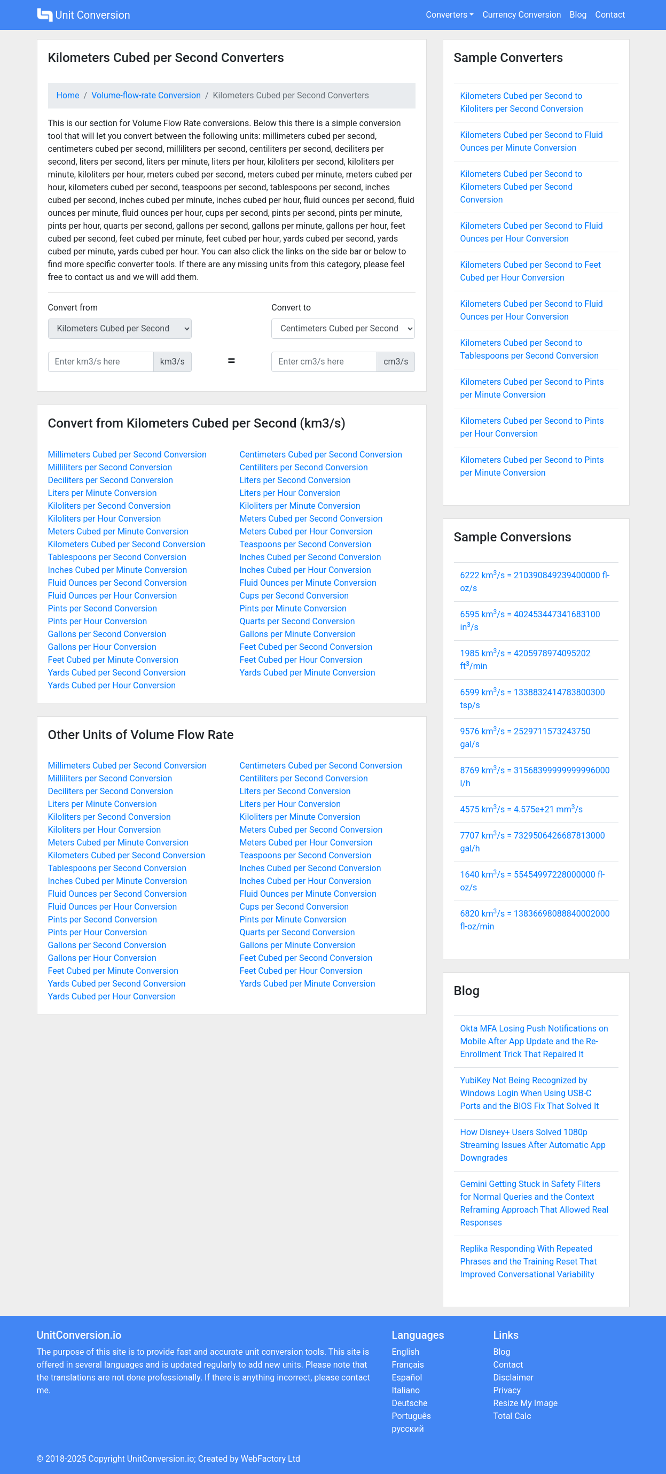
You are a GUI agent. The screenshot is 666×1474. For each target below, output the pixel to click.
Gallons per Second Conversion (107, 634)
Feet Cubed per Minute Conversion (113, 660)
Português (412, 1416)
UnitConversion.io (160, 1459)
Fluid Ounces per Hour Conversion (112, 596)
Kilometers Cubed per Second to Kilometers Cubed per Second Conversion (521, 187)
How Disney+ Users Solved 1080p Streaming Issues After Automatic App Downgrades (533, 1145)
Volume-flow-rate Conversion (146, 95)
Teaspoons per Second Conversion (306, 544)
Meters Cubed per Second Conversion (311, 519)
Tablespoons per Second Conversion (117, 557)
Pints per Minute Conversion (293, 608)
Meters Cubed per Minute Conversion (118, 531)
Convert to (291, 307)
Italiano (406, 1390)
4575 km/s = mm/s (521, 809)
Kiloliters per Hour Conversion (104, 519)
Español (407, 1377)
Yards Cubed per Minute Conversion (307, 673)
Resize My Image (525, 1403)
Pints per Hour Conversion (97, 621)
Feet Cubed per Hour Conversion (301, 660)
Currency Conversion (521, 15)
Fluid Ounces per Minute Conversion (308, 583)
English (406, 1352)
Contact (610, 15)
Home (68, 95)
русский (408, 1429)
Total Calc (512, 1416)
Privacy (507, 1390)
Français (408, 1365)
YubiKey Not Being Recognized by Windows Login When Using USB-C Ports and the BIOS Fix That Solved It (529, 1093)
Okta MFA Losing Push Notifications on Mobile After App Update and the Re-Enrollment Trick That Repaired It (534, 1041)
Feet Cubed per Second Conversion (306, 647)
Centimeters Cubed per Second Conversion (321, 454)
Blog (578, 15)
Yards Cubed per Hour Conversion (112, 685)
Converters (447, 15)
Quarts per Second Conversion (297, 621)
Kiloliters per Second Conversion (109, 506)
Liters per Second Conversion (295, 480)
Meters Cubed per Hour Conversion (306, 531)
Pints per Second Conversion (103, 608)
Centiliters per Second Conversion (304, 467)
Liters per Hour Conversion (290, 493)
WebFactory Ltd (270, 1459)
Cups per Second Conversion (294, 596)
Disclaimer (513, 1377)
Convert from (73, 307)
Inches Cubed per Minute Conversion (117, 570)
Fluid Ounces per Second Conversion (117, 583)
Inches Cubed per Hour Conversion (305, 570)
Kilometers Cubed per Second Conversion (127, 544)
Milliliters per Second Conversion (110, 467)
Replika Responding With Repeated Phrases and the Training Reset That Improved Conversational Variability (528, 1261)
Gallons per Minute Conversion (298, 634)
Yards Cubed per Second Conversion (117, 673)
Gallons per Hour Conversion (102, 647)
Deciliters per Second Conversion (111, 480)
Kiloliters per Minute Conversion (300, 506)
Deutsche (410, 1403)
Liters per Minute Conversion (102, 493)
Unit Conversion (83, 15)
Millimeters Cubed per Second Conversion (127, 454)
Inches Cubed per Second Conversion (310, 557)
